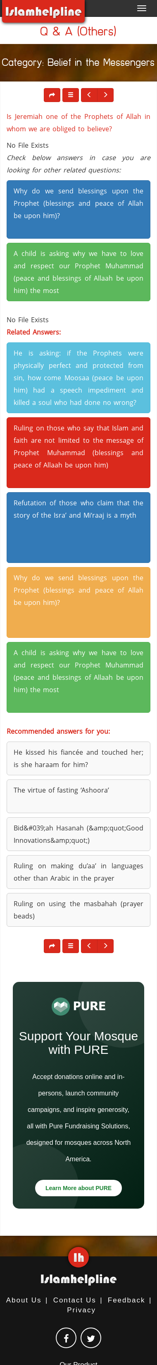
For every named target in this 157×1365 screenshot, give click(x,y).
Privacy (81, 1310)
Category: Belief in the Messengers (78, 64)
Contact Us (74, 1300)
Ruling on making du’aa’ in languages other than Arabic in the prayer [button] (78, 872)
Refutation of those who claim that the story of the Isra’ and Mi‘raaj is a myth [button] (78, 509)
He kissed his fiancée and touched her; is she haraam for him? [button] (78, 758)
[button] (70, 95)
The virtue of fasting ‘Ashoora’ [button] (61, 790)
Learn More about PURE (78, 1188)
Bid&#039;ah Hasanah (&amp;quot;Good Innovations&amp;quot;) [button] (78, 834)
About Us (24, 1300)
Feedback (126, 1300)
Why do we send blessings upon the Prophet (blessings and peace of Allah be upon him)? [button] (78, 203)
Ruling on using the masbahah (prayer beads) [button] (78, 910)
